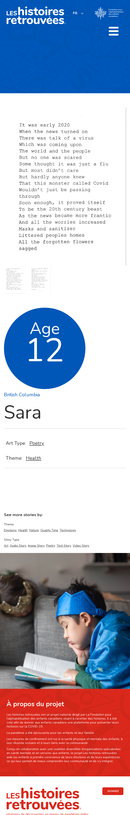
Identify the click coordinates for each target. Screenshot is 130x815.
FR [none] (75, 13)
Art (6, 546)
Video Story (81, 546)
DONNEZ (113, 791)
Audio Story (18, 546)
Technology (68, 530)
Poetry (36, 443)
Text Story (64, 546)
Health (33, 458)
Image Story (36, 546)
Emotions (10, 530)
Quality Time (49, 530)
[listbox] (78, 13)
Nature (34, 530)
